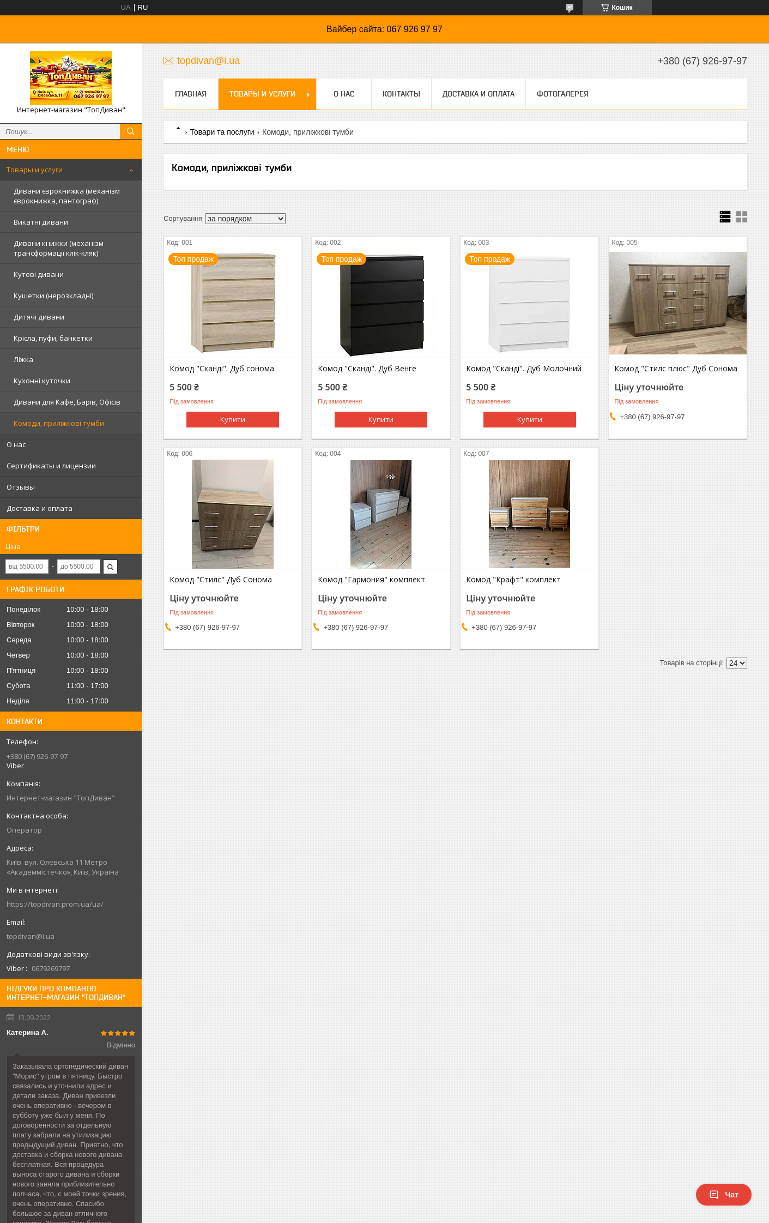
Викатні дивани (41, 222)
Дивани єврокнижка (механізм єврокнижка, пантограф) (67, 196)
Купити (232, 419)
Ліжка (23, 359)
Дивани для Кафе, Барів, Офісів (67, 402)
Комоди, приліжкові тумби (59, 423)
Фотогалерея (563, 93)
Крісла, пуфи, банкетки (53, 338)
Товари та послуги (222, 132)
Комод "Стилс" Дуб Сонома (220, 580)
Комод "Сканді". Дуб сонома (221, 368)
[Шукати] (131, 131)
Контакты (401, 93)
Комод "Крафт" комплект (513, 580)
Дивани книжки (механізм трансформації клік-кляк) (59, 248)
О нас (16, 444)
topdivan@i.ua (31, 936)
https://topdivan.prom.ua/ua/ (55, 904)
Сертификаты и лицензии (51, 466)
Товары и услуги (35, 169)
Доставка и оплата (39, 508)
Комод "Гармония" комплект (371, 580)
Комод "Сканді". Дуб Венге (367, 368)
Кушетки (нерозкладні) (53, 295)
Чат (723, 1195)
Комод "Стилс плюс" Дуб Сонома (675, 368)
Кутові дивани (39, 274)
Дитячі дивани (39, 317)
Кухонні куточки (42, 380)
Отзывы (21, 487)
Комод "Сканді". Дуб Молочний (524, 368)
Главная (191, 93)
